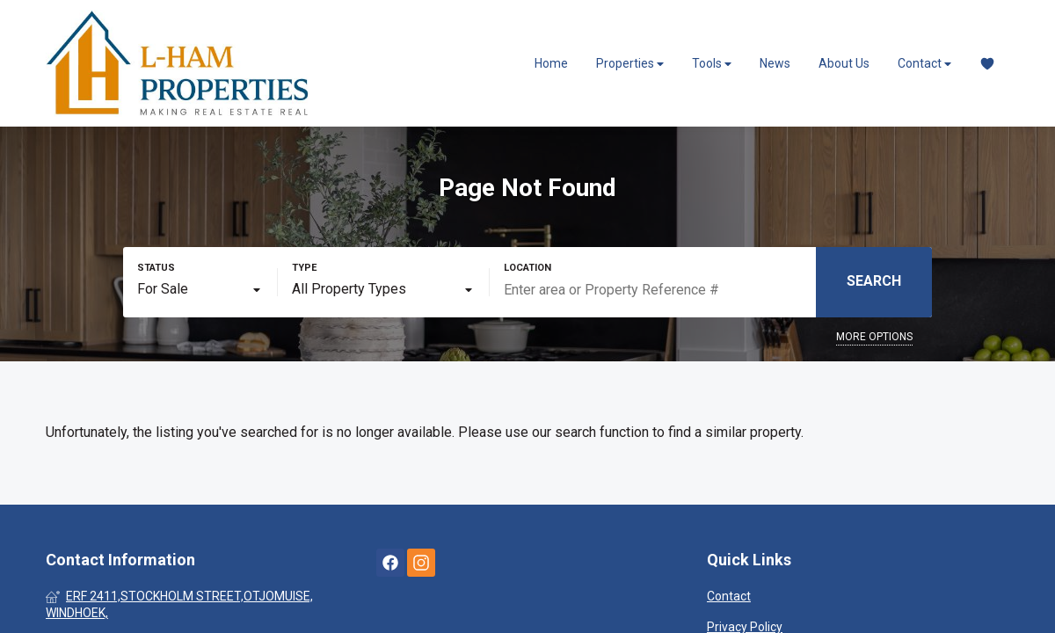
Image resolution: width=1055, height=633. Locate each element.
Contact (924, 64)
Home (551, 63)
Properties (630, 64)
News (775, 63)
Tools (711, 64)
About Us (844, 63)
